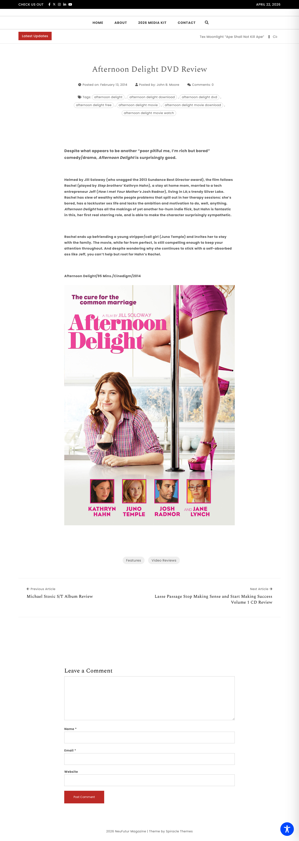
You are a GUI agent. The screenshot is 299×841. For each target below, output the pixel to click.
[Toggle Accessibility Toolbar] (287, 829)
